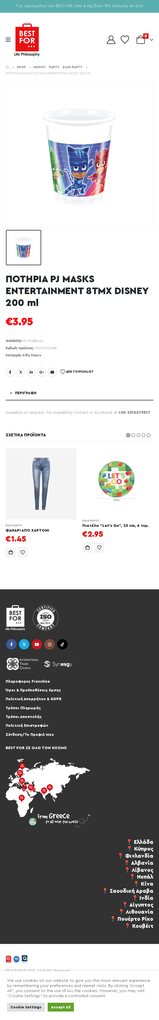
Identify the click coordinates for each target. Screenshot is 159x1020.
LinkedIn (31, 372)
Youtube (37, 644)
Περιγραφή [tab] (25, 393)
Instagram (49, 644)
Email (52, 372)
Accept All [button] (60, 1007)
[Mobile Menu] (10, 40)
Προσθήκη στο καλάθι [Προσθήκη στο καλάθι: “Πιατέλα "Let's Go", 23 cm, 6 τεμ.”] (87, 547)
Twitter (20, 372)
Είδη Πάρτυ (32, 355)
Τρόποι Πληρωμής (23, 708)
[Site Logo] (27, 40)
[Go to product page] (41, 483)
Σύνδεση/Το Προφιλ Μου (30, 734)
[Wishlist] (125, 40)
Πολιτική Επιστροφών (27, 725)
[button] (128, 435)
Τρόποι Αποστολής (24, 717)
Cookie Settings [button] (25, 1007)
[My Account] (111, 40)
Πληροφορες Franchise (28, 681)
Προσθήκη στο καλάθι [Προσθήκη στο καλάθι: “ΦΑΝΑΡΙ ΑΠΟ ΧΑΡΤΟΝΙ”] (11, 552)
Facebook (10, 372)
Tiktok (62, 644)
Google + (41, 372)
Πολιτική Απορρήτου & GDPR (33, 699)
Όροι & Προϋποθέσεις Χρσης (33, 690)
